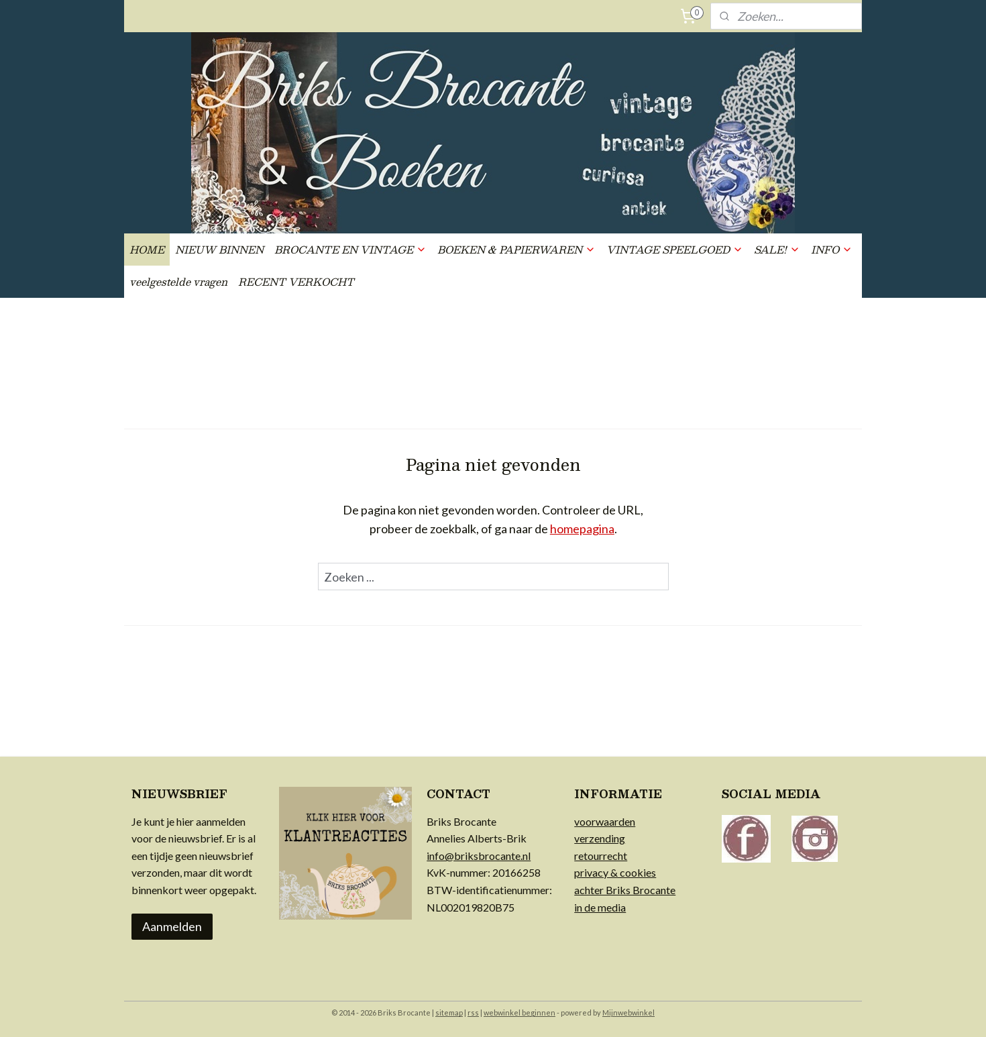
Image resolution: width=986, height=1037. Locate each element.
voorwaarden (604, 821)
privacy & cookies (615, 872)
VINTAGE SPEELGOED (674, 249)
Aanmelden (172, 926)
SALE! (777, 249)
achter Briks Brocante (624, 889)
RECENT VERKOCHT (296, 281)
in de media (600, 907)
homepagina (582, 528)
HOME (146, 249)
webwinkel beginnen (519, 1012)
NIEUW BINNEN (219, 249)
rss (473, 1012)
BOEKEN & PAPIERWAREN (516, 249)
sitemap (449, 1012)
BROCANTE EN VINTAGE (350, 249)
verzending (599, 838)
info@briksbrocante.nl (479, 855)
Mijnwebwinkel (628, 1012)
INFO (832, 249)
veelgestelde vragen (178, 281)
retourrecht (600, 855)
